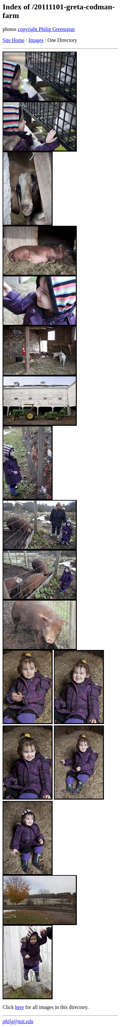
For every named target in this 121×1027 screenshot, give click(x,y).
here (19, 1007)
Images (35, 40)
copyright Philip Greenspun (46, 29)
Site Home (14, 40)
